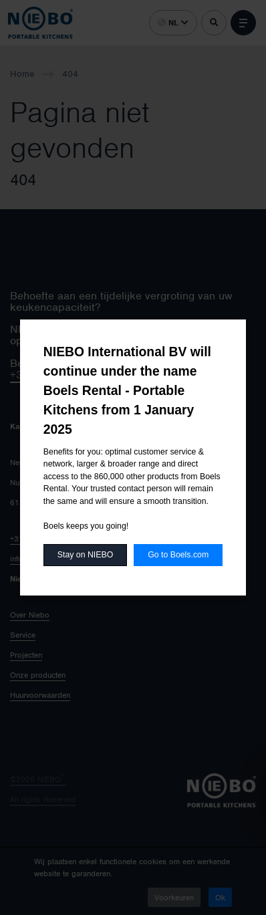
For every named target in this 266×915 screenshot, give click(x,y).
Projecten (26, 655)
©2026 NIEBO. (38, 779)
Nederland (160, 462)
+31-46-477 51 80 (43, 538)
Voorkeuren (174, 897)
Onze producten (37, 675)
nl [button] (173, 22)
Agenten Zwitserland (178, 538)
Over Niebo (29, 615)
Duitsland (159, 502)
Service (22, 635)
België (154, 482)
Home (22, 74)
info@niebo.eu (33, 558)
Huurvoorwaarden (40, 695)
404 (70, 74)
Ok (220, 897)
